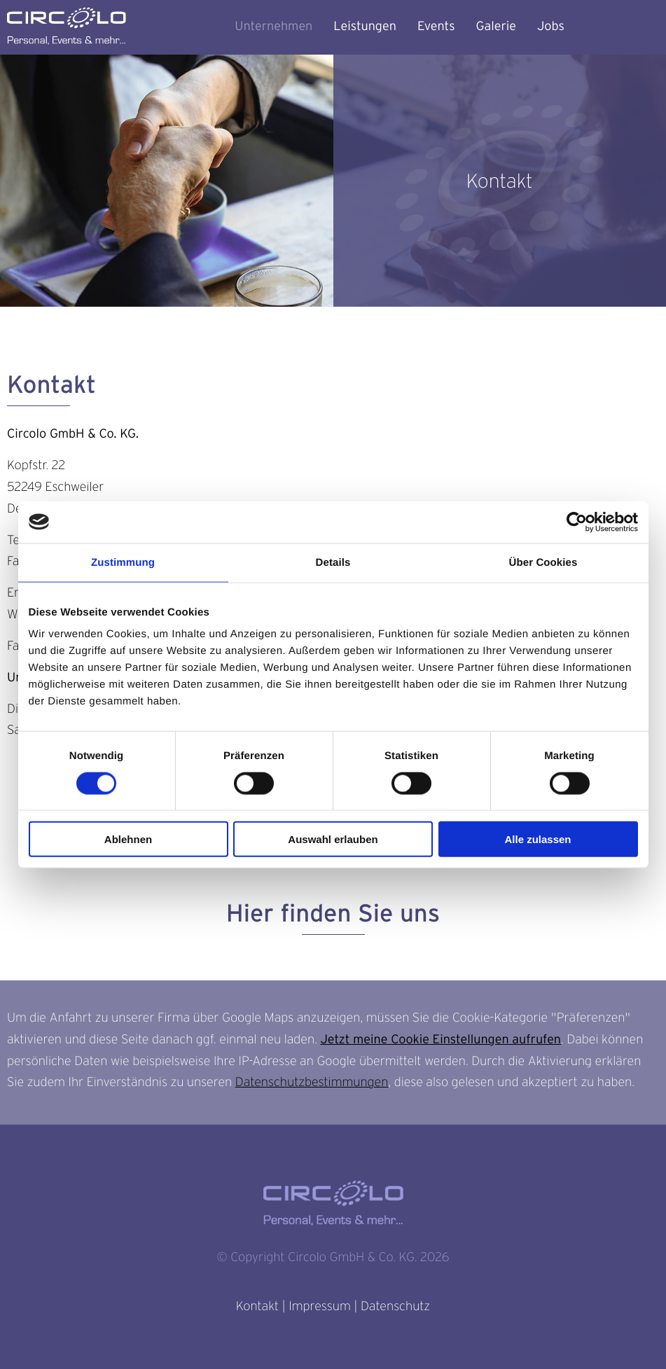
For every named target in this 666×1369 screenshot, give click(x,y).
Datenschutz (395, 1306)
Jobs (550, 26)
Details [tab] (333, 562)
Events (436, 26)
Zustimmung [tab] (123, 562)
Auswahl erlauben (332, 839)
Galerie (496, 26)
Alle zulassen (537, 839)
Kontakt (257, 1306)
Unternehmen (273, 26)
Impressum (319, 1306)
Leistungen (364, 26)
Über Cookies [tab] (543, 562)
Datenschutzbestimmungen (312, 1082)
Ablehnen (128, 839)
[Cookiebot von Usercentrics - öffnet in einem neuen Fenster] (576, 521)
